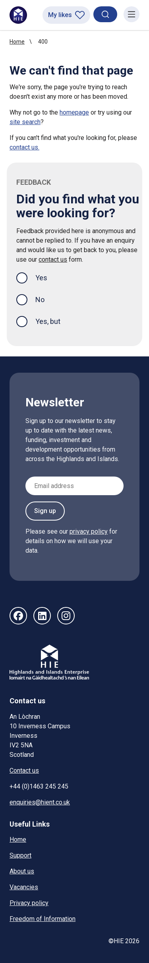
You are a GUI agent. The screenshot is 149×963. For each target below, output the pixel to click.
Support (20, 855)
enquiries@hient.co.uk (40, 802)
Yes (47, 277)
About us (22, 871)
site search (25, 122)
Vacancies (24, 887)
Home (17, 41)
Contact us (24, 770)
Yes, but (47, 321)
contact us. (24, 147)
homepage (74, 112)
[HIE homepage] (18, 15)
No (40, 299)
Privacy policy (29, 903)
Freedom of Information (42, 919)
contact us (53, 259)
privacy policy (89, 531)
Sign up (45, 511)
